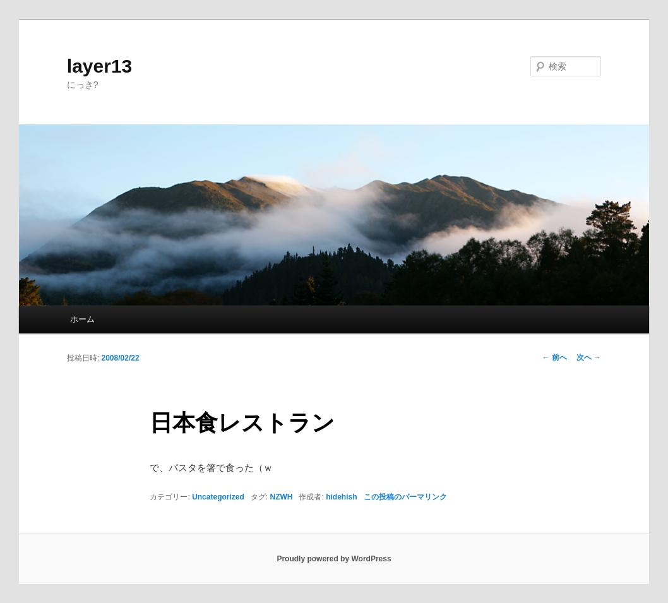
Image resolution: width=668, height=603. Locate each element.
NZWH (281, 497)
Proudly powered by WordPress (334, 558)
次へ (588, 357)
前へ (554, 357)
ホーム (82, 319)
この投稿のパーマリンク (405, 497)
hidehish (341, 497)
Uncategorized (218, 497)
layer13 (99, 66)
